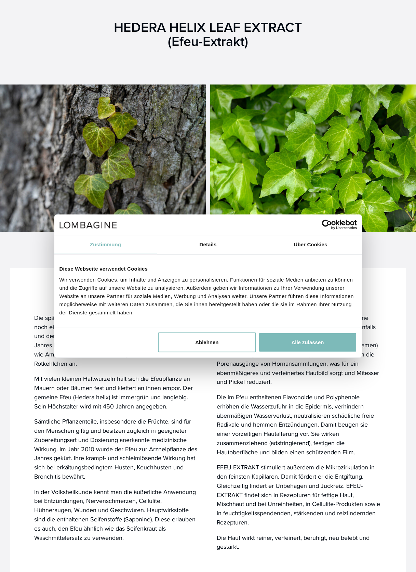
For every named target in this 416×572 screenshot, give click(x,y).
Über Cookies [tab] (310, 244)
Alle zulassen (307, 342)
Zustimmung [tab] (105, 244)
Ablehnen (206, 342)
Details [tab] (208, 244)
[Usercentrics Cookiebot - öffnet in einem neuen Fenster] (327, 225)
